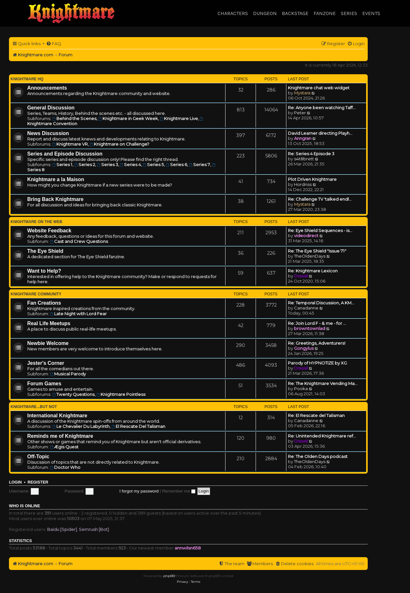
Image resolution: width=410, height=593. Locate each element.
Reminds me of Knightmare (60, 436)
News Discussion (48, 133)
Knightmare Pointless (120, 394)
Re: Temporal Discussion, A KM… (321, 302)
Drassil (301, 275)
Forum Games (44, 383)
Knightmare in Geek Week (128, 118)
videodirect (306, 235)
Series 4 (130, 164)
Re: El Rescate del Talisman (316, 415)
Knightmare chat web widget (318, 87)
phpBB (169, 576)
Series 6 (176, 164)
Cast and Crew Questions (79, 241)
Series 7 (199, 164)
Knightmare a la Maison (55, 179)
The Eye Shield (45, 251)
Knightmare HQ (27, 79)
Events (371, 13)
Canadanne (306, 307)
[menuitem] (53, 43)
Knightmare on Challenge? (119, 144)
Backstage (295, 13)
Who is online (24, 506)
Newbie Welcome (48, 343)
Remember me (178, 491)
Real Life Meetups (48, 323)
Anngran (302, 138)
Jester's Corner (45, 363)
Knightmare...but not (34, 407)
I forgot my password (139, 491)
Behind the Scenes (74, 118)
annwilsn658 (188, 547)
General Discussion (51, 107)
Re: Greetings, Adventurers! (316, 343)
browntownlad (309, 328)
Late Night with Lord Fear (78, 313)
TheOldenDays (309, 256)
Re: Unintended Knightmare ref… (322, 435)
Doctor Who (65, 467)
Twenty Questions (73, 394)
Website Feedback (49, 230)
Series (349, 13)
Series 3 (107, 164)
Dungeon (265, 13)
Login (15, 482)
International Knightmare (57, 415)
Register (38, 482)
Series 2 (84, 164)
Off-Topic (38, 456)
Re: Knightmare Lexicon (313, 270)
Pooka (301, 388)
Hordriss (303, 184)
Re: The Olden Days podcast (318, 456)
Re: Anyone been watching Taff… (322, 107)
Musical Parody (68, 373)
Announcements (47, 88)
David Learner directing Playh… (320, 133)
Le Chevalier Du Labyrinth (81, 426)
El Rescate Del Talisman (138, 426)
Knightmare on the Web (36, 222)
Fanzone (325, 13)
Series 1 (62, 164)
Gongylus (304, 348)
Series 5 (153, 164)
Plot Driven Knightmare (312, 179)
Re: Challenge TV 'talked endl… (320, 199)
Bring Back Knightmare (55, 199)
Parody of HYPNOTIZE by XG (317, 362)
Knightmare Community (36, 294)
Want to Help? (44, 271)
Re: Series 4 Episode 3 (311, 153)
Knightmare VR (70, 144)
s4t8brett (304, 158)
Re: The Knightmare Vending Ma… (322, 383)
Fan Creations (44, 303)
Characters (232, 13)
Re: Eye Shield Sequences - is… (320, 230)
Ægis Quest (64, 446)
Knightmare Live (179, 118)
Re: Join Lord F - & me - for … (317, 323)
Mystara (302, 92)
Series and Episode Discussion (64, 153)
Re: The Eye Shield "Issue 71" (317, 250)
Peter (300, 112)
